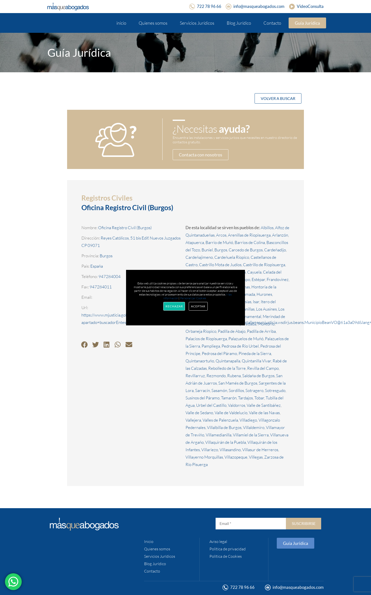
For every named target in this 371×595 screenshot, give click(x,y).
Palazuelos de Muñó (245, 338)
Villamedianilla (218, 434)
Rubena (234, 375)
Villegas (256, 457)
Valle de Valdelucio (231, 412)
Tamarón (229, 397)
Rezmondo (216, 375)
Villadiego (248, 420)
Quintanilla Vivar (256, 360)
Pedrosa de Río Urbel (240, 346)
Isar (256, 301)
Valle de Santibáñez (264, 405)
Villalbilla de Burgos (224, 427)
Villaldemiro (253, 427)
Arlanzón (280, 235)
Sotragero (254, 390)
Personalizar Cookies (193, 298)
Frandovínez (278, 279)
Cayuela (254, 272)
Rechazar (174, 306)
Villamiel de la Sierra (251, 434)
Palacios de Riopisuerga (206, 338)
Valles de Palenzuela (220, 420)
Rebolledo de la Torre (227, 368)
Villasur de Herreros (260, 449)
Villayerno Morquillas (204, 457)
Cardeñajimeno (199, 257)
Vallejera (193, 420)
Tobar (259, 397)
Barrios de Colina (250, 242)
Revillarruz (195, 375)
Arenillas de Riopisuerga (249, 235)
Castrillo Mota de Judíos (220, 264)
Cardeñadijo (275, 249)
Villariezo (209, 449)
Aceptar (198, 306)
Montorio (266, 323)
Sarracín (202, 390)
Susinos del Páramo (203, 397)
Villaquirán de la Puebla (225, 442)
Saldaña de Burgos (258, 375)
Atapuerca (195, 242)
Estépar (258, 279)
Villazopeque (235, 457)
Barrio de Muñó (219, 242)
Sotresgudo (275, 390)
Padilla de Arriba (261, 331)
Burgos (220, 249)
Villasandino (230, 449)
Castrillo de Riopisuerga (264, 264)
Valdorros (236, 405)
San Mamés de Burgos (237, 383)
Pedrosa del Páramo (219, 353)
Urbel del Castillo (211, 405)
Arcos (221, 235)
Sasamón (219, 390)
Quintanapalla (228, 360)
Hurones (264, 294)
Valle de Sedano (199, 412)
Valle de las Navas (264, 412)
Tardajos (245, 397)
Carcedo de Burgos (246, 249)
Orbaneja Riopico (201, 331)
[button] (84, 344)
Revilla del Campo (263, 368)
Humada (247, 294)
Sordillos (236, 390)
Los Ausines (266, 309)
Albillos (267, 227)
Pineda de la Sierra (255, 353)
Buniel (207, 249)
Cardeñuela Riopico (231, 257)
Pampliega (211, 346)
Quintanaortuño (200, 360)
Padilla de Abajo (231, 331)
